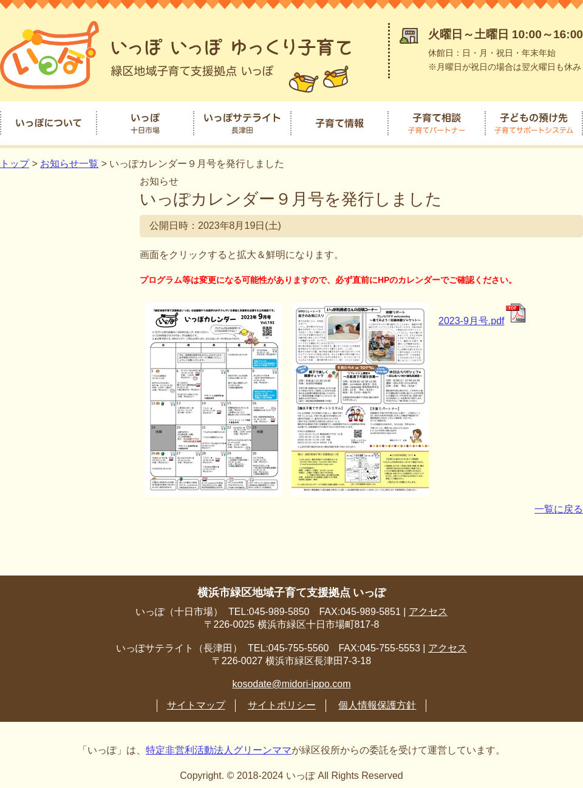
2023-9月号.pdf (482, 316)
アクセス (428, 607)
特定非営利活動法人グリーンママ (219, 745)
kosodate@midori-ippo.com (292, 679)
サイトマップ (196, 700)
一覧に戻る (558, 504)
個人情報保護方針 (377, 700)
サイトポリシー (282, 700)
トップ (14, 159)
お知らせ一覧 (69, 159)
